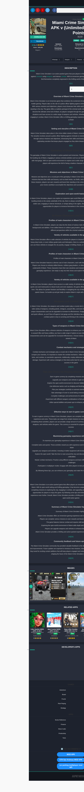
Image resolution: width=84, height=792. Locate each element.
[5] (43, 146)
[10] (41, 189)
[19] (43, 321)
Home (46, 19)
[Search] (55, 10)
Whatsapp (27, 60)
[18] (40, 297)
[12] (40, 211)
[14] (40, 249)
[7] (43, 168)
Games (50, 19)
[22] (40, 343)
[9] (43, 189)
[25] (43, 407)
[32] (40, 503)
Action (47, 40)
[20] (40, 321)
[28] (40, 432)
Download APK (8, 37)
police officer (67, 74)
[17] (43, 297)
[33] (43, 537)
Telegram (40, 60)
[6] (41, 146)
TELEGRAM (7, 41)
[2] (41, 84)
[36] (40, 558)
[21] (43, 343)
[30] (40, 475)
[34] (40, 537)
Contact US (69, 778)
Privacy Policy (78, 778)
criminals (10, 77)
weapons (21, 77)
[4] (41, 124)
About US (61, 778)
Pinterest (52, 60)
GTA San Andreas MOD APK (42, 760)
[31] (43, 503)
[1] (43, 84)
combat (34, 77)
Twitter (65, 60)
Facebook (76, 60)
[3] (43, 124)
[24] (40, 367)
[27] (43, 432)
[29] (43, 475)
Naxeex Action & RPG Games (72, 46)
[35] (43, 558)
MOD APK (42, 755)
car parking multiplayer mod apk (41, 766)
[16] (40, 275)
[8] (41, 168)
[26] (40, 407)
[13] (43, 249)
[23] (43, 367)
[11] (43, 211)
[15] (43, 275)
